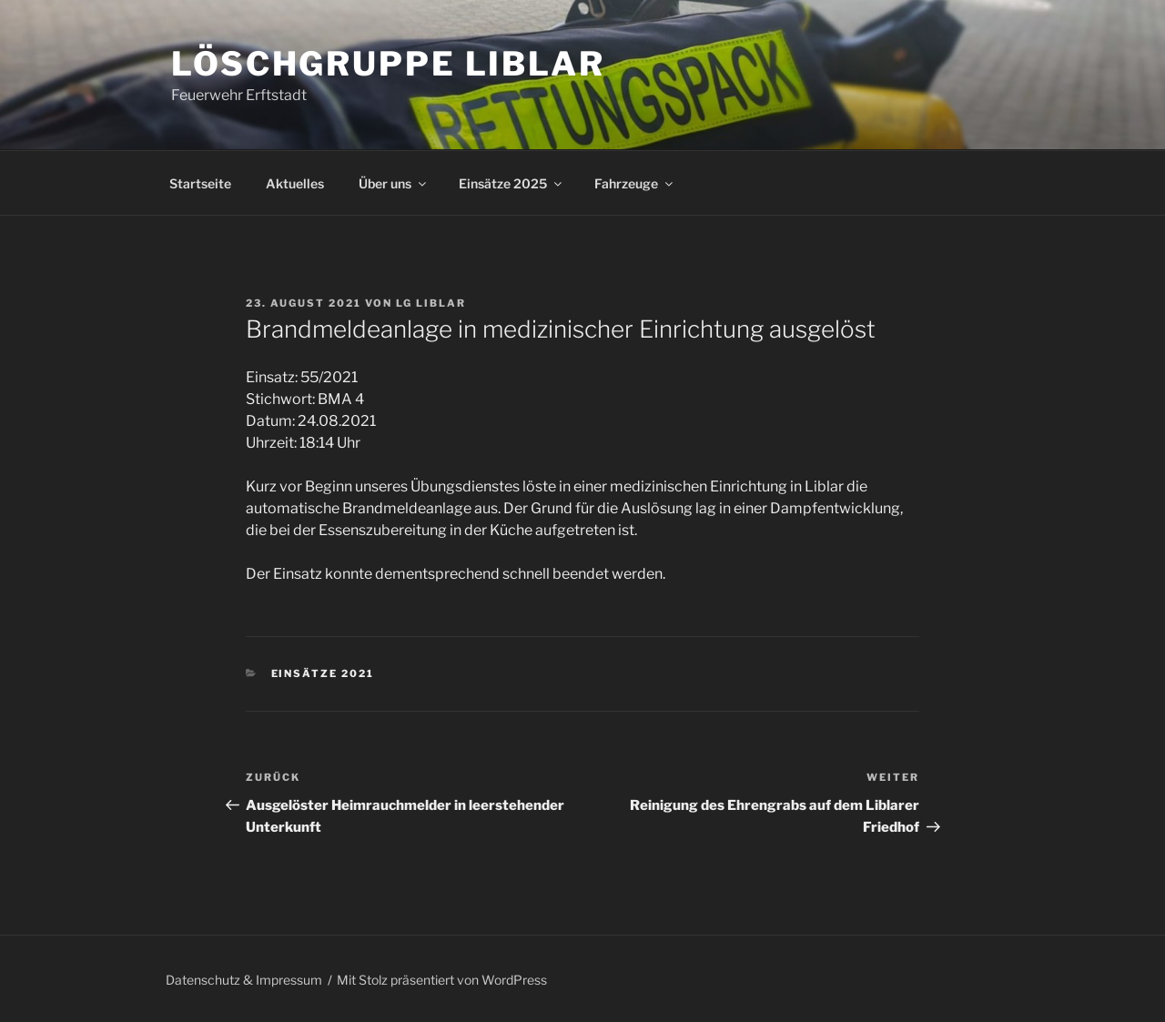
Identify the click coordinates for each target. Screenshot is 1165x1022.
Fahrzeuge (634, 183)
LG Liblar (431, 303)
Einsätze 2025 (511, 183)
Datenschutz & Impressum (244, 979)
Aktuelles (295, 183)
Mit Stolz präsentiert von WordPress (442, 979)
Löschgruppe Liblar (388, 64)
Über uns (394, 183)
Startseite (200, 183)
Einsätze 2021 (323, 673)
